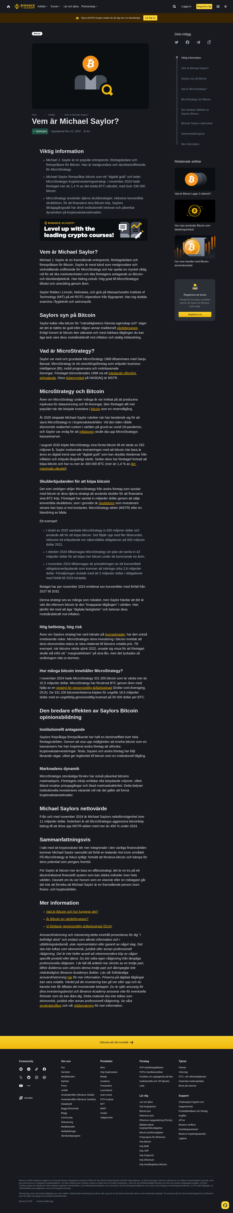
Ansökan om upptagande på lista (156, 1076)
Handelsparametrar (188, 1129)
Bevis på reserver (187, 1085)
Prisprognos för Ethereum (153, 1137)
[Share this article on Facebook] (187, 42)
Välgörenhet (106, 1117)
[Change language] (218, 6)
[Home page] (24, 6)
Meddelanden (68, 1076)
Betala (103, 1076)
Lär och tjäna (146, 1102)
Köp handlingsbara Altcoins (153, 1164)
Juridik (64, 1090)
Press (64, 1085)
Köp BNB (144, 1146)
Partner (182, 1067)
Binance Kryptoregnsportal (192, 1134)
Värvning (183, 1072)
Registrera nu (195, 314)
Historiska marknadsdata (191, 1081)
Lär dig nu (150, 18)
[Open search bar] (173, 6)
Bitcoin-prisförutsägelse (151, 1132)
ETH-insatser (107, 1099)
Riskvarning (67, 1122)
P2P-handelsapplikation (151, 1067)
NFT (102, 1104)
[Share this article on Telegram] (198, 42)
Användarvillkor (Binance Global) (77, 1095)
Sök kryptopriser (148, 1106)
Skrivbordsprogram (70, 1135)
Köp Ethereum (147, 1160)
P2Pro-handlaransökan (151, 1072)
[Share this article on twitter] (177, 42)
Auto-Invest (106, 1095)
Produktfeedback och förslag (193, 1111)
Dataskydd (66, 1104)
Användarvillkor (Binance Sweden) (78, 1099)
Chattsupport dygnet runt (191, 1102)
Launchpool (106, 1090)
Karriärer (65, 1072)
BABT (103, 1108)
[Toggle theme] (225, 6)
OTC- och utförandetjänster (192, 1076)
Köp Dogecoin (147, 1155)
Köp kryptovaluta (108, 1072)
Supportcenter (186, 1106)
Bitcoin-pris (145, 1111)
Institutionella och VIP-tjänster (155, 1081)
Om (63, 1067)
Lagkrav (183, 1138)
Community (67, 1117)
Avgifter (182, 1115)
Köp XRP (144, 1150)
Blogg (64, 1113)
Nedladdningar (68, 1131)
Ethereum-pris (147, 1115)
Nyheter (65, 1081)
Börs (102, 1067)
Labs (142, 1085)
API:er (182, 1120)
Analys (103, 1113)
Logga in (186, 6)
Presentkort (106, 1085)
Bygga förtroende (69, 1108)
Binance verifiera (187, 1124)
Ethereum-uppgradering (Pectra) (156, 1120)
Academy (105, 1081)
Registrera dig (204, 6)
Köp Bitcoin (145, 1141)
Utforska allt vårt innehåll (116, 1042)
